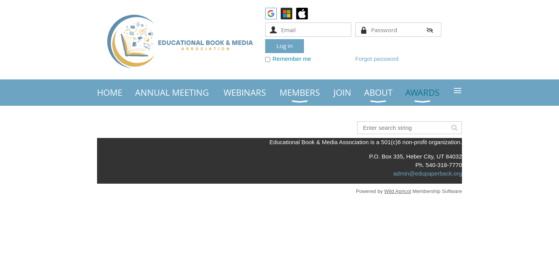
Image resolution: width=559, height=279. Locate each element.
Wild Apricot (397, 191)
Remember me (292, 58)
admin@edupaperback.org (427, 173)
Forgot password (377, 58)
